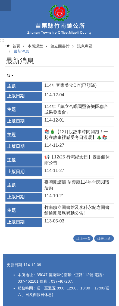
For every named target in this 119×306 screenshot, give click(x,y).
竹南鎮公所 (59, 19)
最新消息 (21, 51)
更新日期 (14, 265)
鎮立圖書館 (60, 46)
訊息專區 (84, 46)
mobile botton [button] (5, 5)
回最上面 (104, 238)
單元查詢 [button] (10, 76)
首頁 (16, 46)
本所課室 (35, 46)
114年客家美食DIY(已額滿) (70, 85)
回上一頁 (83, 238)
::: (2, 40)
